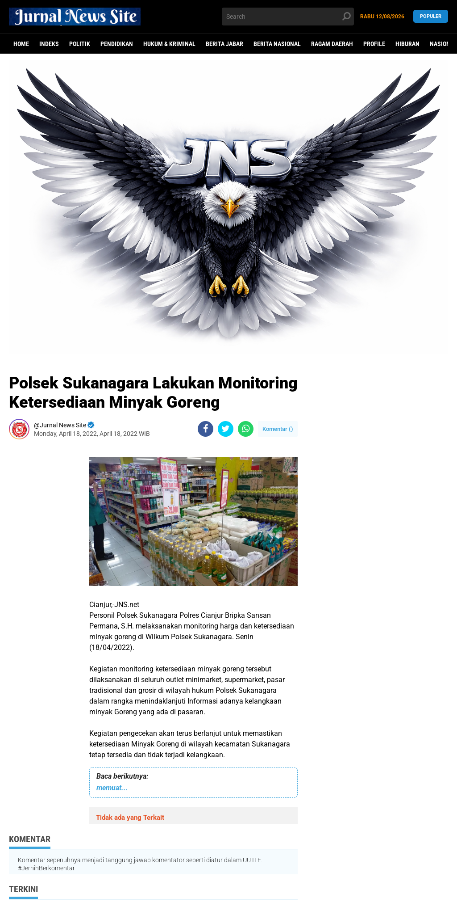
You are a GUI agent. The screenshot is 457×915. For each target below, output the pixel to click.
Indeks (49, 43)
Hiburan (407, 43)
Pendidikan (116, 43)
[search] (287, 16)
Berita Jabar (224, 43)
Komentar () (277, 429)
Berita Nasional (277, 43)
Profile (374, 43)
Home (21, 43)
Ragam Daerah (332, 43)
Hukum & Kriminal (169, 43)
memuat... (112, 788)
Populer (430, 16)
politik (79, 43)
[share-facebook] (205, 429)
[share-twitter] (225, 429)
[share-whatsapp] (245, 429)
